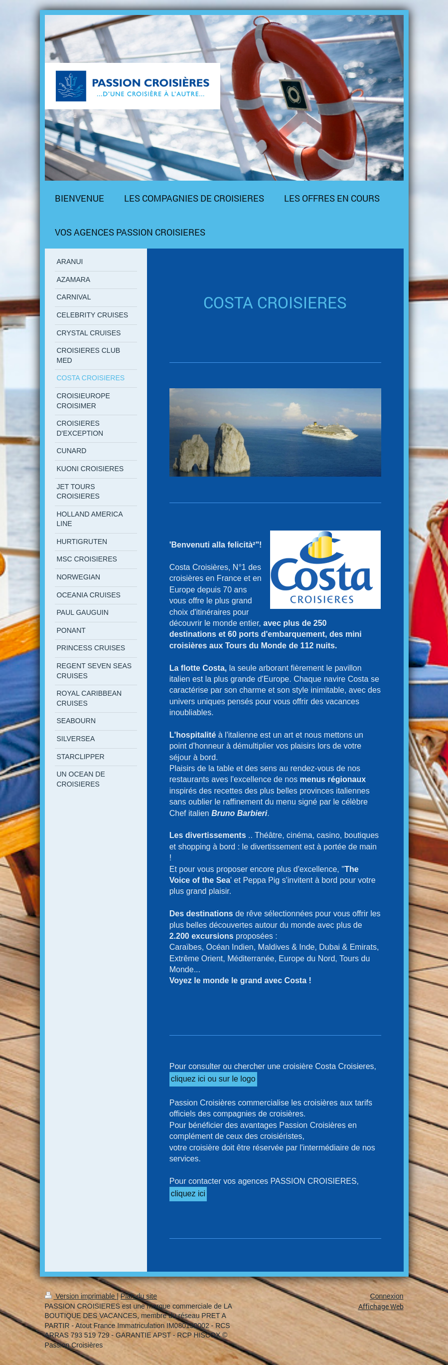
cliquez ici (188, 1193)
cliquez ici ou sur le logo (213, 1079)
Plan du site (139, 1296)
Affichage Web (381, 1306)
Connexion (387, 1296)
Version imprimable (81, 1296)
